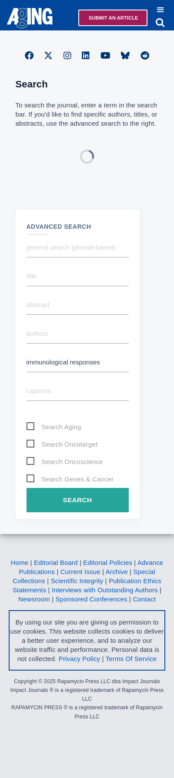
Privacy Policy (79, 658)
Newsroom (34, 599)
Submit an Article (112, 17)
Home (20, 562)
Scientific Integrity (77, 580)
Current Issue (80, 571)
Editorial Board (56, 562)
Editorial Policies (107, 562)
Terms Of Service (131, 658)
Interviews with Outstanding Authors (105, 590)
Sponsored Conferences (91, 599)
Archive (117, 571)
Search (77, 500)
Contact (144, 599)
